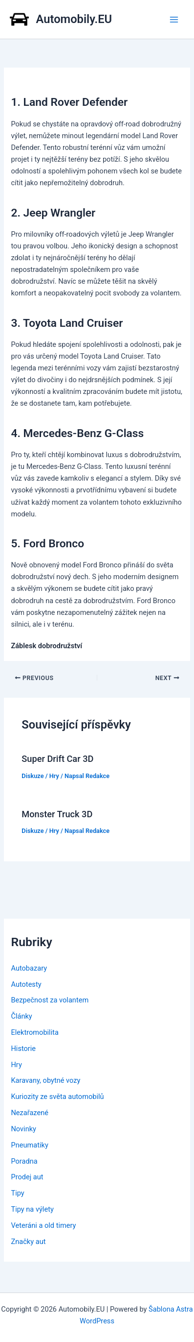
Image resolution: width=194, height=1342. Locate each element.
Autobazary (29, 968)
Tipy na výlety (32, 1209)
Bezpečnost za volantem (49, 1000)
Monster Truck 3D (57, 814)
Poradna (24, 1161)
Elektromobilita (34, 1032)
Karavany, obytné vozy (45, 1080)
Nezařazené (29, 1112)
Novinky (23, 1128)
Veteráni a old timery (43, 1225)
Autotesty (26, 984)
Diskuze (32, 776)
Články (21, 1016)
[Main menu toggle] (174, 19)
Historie (23, 1048)
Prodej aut (27, 1176)
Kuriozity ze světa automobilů (57, 1096)
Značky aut (28, 1241)
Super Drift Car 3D (57, 759)
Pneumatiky (29, 1145)
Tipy (17, 1193)
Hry (54, 776)
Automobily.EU (74, 19)
